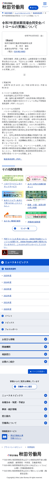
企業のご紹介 (24, 361)
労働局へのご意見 (25, 387)
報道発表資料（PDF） (13, 159)
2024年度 (7, 282)
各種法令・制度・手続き (24, 402)
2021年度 (7, 302)
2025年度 (7, 276)
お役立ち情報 (24, 339)
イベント (8, 316)
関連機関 (24, 346)
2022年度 (7, 296)
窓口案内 (24, 416)
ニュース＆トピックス (24, 395)
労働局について (24, 422)
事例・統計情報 (24, 409)
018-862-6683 (19, 51)
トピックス (9, 323)
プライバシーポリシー (13, 447)
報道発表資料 (10, 269)
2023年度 (7, 289)
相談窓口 (24, 354)
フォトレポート (11, 329)
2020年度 (7, 309)
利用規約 (31, 447)
